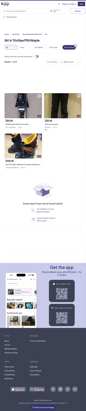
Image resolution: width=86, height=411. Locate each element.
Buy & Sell (17, 34)
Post (81, 4)
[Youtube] (75, 389)
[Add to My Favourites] (39, 96)
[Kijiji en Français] (59, 4)
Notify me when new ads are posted (21, 56)
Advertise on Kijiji (11, 353)
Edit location (42, 221)
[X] (67, 389)
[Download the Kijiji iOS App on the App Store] (18, 389)
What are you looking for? (16, 11)
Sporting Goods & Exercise (34, 34)
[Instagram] (60, 389)
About (6, 341)
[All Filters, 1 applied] (69, 47)
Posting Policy (9, 375)
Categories (57, 10)
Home (8, 34)
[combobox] (59, 11)
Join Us (7, 345)
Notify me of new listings (43, 407)
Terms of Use (9, 367)
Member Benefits (10, 349)
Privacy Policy (9, 371)
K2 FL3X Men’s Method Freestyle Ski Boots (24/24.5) (25, 164)
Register (65, 4)
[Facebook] (53, 389)
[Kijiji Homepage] (5, 3)
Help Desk (34, 367)
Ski (46, 34)
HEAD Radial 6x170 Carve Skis (17, 124)
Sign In (73, 4)
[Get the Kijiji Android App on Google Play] (37, 389)
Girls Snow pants (51, 124)
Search (78, 11)
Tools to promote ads (37, 341)
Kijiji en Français (36, 371)
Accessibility (34, 375)
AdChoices (8, 378)
